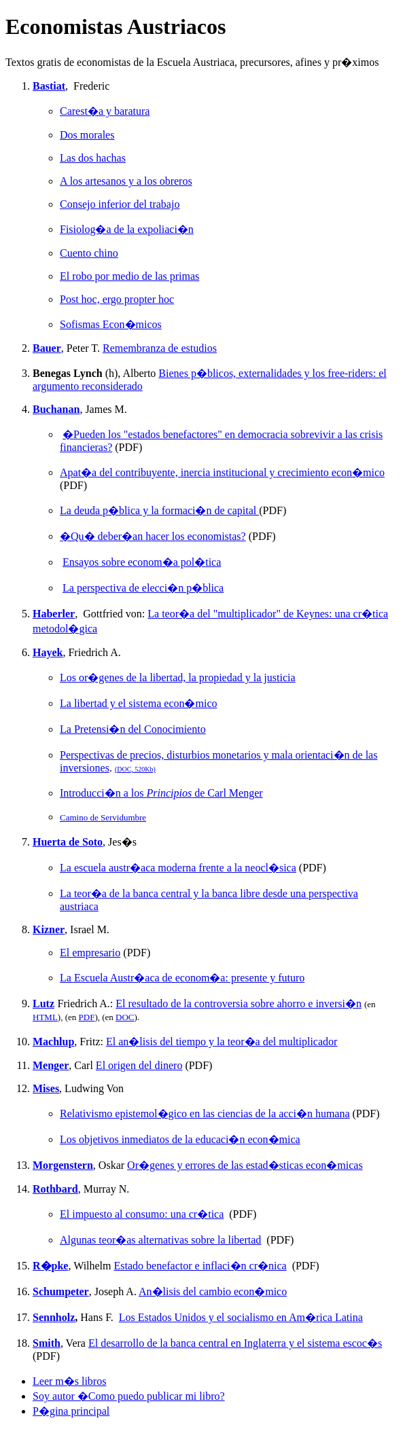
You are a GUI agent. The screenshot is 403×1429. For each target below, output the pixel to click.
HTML (45, 1017)
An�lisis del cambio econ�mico (213, 1291)
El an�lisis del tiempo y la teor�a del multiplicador (221, 1041)
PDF (87, 1017)
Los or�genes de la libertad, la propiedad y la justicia (178, 677)
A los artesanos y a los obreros (126, 181)
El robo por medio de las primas (129, 276)
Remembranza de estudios (160, 348)
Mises (46, 1088)
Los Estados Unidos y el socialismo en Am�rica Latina (241, 1317)
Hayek (48, 652)
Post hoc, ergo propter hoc (117, 299)
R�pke (50, 1265)
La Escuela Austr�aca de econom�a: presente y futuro (182, 977)
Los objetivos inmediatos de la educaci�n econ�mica (180, 1139)
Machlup (53, 1041)
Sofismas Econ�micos (111, 324)
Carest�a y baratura (105, 111)
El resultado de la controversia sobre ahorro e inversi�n (239, 1003)
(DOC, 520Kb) (135, 769)
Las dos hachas (93, 158)
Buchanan (56, 409)
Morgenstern (63, 1165)
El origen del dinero (139, 1065)
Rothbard (55, 1189)
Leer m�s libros (69, 1381)
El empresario (90, 952)
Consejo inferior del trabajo (119, 204)
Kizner (49, 929)
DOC (125, 1017)
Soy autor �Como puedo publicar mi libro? (129, 1396)
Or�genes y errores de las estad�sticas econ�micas (245, 1165)
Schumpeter (61, 1291)
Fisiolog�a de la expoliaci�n (127, 229)
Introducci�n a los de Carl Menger (161, 793)
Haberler (54, 613)
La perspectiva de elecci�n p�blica (143, 588)
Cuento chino (89, 253)
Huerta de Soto (68, 842)
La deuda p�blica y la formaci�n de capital (159, 510)
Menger (51, 1065)
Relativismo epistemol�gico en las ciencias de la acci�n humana (205, 1113)
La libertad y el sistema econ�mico (138, 703)
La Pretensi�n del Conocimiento (133, 729)
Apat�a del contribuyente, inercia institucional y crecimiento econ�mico (222, 472)
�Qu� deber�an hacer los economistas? (153, 536)
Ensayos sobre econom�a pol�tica (142, 562)
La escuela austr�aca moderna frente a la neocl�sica (178, 867)
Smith (46, 1343)
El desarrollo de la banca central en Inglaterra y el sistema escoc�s (235, 1343)
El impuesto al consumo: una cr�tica (142, 1214)
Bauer (47, 348)
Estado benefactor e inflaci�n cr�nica (200, 1265)
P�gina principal (71, 1411)
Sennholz (54, 1317)
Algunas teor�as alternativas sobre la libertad (160, 1240)
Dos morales (87, 135)
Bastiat (49, 86)
